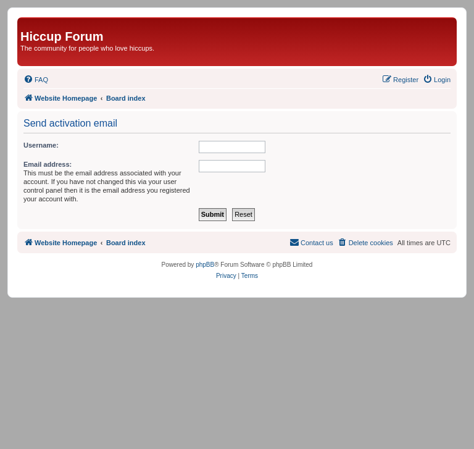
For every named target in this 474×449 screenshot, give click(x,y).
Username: (41, 145)
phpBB (205, 264)
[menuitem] (35, 79)
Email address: (47, 164)
